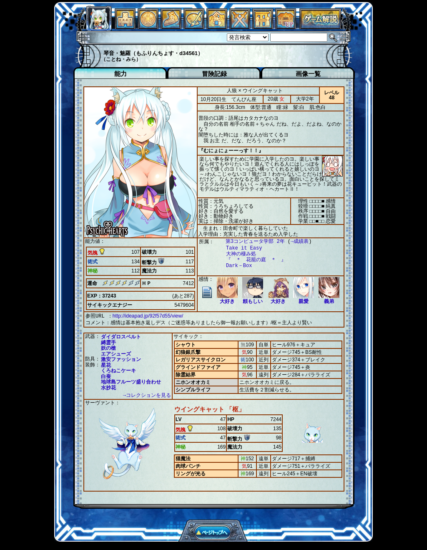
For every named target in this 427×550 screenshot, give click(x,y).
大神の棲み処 (237, 253)
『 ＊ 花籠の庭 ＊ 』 (252, 259)
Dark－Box (235, 265)
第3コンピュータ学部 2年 (251, 241)
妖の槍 (108, 347)
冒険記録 (214, 73)
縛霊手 (108, 342)
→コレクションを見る (147, 394)
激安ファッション (121, 358)
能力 (120, 73)
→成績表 (295, 241)
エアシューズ (116, 353)
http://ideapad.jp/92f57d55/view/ (148, 316)
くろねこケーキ (118, 370)
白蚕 (106, 375)
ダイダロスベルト (121, 336)
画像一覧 (308, 73)
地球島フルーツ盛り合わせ (131, 381)
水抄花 (108, 387)
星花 (106, 364)
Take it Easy (240, 248)
